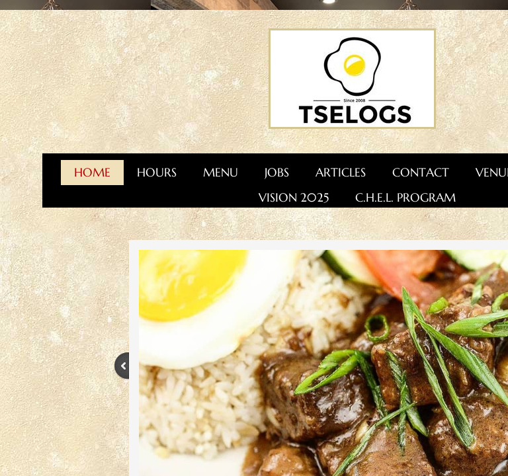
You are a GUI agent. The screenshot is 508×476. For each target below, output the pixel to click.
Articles (341, 172)
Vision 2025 (294, 197)
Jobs (277, 172)
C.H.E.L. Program (405, 197)
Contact (420, 172)
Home (92, 172)
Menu (220, 172)
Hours (157, 172)
